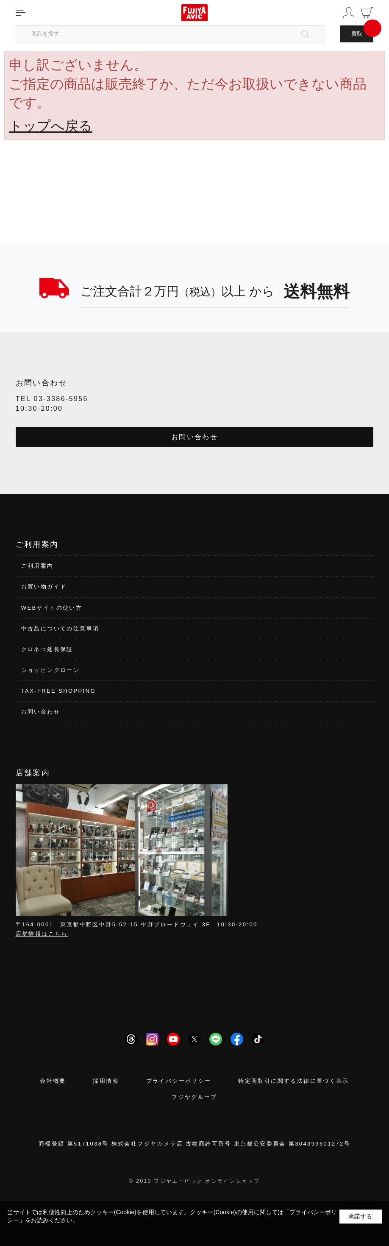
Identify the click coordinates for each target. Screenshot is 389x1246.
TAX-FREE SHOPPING (58, 691)
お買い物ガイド (44, 586)
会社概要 (53, 1081)
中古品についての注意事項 (60, 628)
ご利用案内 (37, 566)
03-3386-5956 (60, 398)
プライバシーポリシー (178, 1081)
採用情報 (106, 1081)
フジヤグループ (194, 1097)
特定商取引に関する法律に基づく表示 (293, 1081)
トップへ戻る (50, 126)
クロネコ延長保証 (47, 649)
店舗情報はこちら (42, 934)
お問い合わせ (194, 436)
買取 (356, 34)
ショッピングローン (50, 670)
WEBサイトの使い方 (52, 608)
